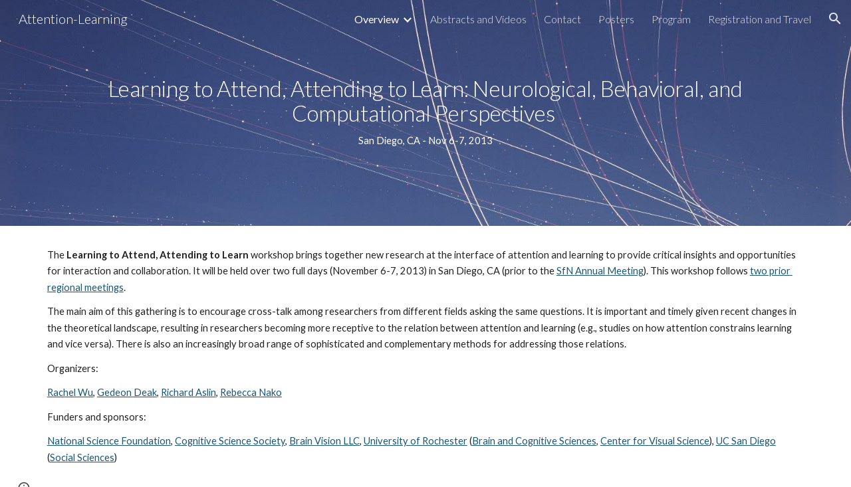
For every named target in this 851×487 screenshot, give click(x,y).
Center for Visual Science (654, 440)
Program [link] (671, 19)
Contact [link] (562, 19)
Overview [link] (376, 19)
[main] (425, 113)
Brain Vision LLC (324, 440)
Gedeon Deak (127, 392)
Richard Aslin (188, 392)
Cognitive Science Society (230, 440)
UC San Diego (746, 440)
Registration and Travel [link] (759, 19)
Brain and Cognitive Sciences (534, 440)
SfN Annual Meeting (600, 270)
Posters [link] (616, 19)
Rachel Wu (70, 392)
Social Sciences (82, 457)
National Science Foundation (109, 440)
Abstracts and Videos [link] (478, 19)
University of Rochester (415, 440)
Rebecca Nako (251, 392)
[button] (835, 19)
